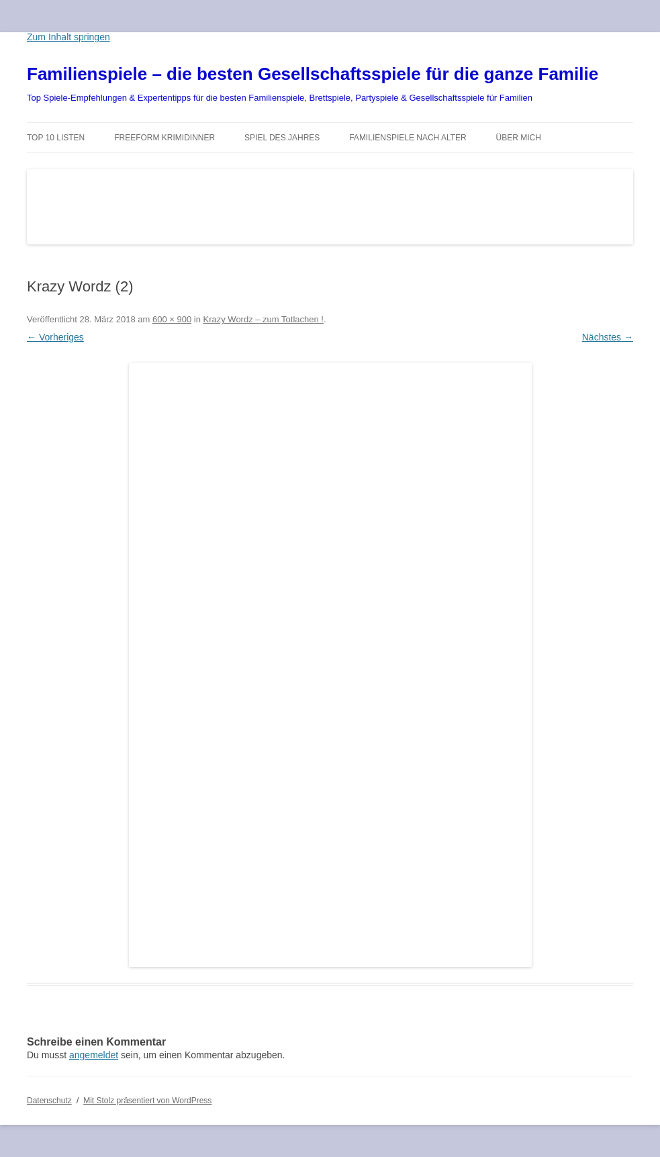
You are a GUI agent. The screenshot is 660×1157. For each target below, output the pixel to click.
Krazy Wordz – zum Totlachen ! (263, 319)
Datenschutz (49, 1100)
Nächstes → (607, 337)
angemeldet (93, 1055)
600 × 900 (171, 319)
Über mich (518, 137)
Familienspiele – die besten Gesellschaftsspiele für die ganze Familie (312, 74)
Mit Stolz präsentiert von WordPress (147, 1100)
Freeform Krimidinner (164, 137)
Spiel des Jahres (282, 137)
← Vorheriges (55, 337)
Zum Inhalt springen (68, 37)
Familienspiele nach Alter (408, 137)
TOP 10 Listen (56, 137)
